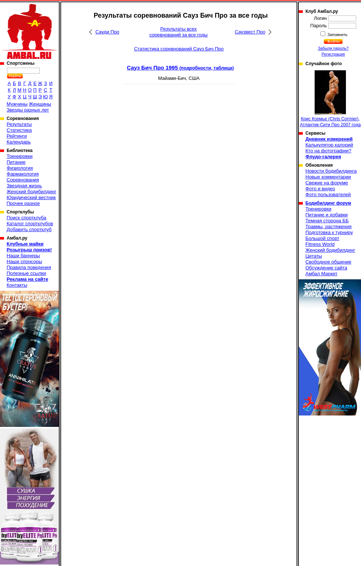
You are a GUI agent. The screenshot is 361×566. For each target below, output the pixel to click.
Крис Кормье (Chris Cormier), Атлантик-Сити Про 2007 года (330, 98)
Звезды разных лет (28, 110)
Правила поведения (29, 267)
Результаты (19, 124)
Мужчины (17, 104)
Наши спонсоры (24, 261)
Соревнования (23, 180)
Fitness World (320, 244)
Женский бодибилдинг (31, 191)
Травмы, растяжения (328, 226)
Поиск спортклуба (26, 217)
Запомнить (337, 34)
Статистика (19, 130)
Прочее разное (23, 203)
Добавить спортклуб (29, 229)
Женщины (40, 104)
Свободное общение (328, 262)
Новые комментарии (328, 177)
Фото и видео (320, 188)
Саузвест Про (250, 32)
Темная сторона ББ (327, 220)
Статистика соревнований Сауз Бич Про (179, 49)
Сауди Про (107, 32)
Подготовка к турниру (329, 232)
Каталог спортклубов (30, 223)
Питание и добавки (326, 214)
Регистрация (333, 54)
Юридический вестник (31, 197)
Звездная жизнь (24, 185)
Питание (16, 162)
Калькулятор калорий (329, 145)
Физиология (20, 168)
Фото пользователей (328, 194)
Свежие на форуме (326, 182)
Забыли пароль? (333, 48)
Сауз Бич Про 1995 (180, 67)
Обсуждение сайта (326, 267)
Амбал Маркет (321, 273)
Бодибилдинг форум (328, 203)
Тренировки (19, 156)
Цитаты (313, 256)
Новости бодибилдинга (331, 171)
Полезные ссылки (26, 273)
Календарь (19, 142)
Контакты (17, 285)
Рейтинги (17, 136)
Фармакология (23, 174)
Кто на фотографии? (328, 150)
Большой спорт (322, 238)
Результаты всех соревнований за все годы (178, 32)
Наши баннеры (23, 255)
